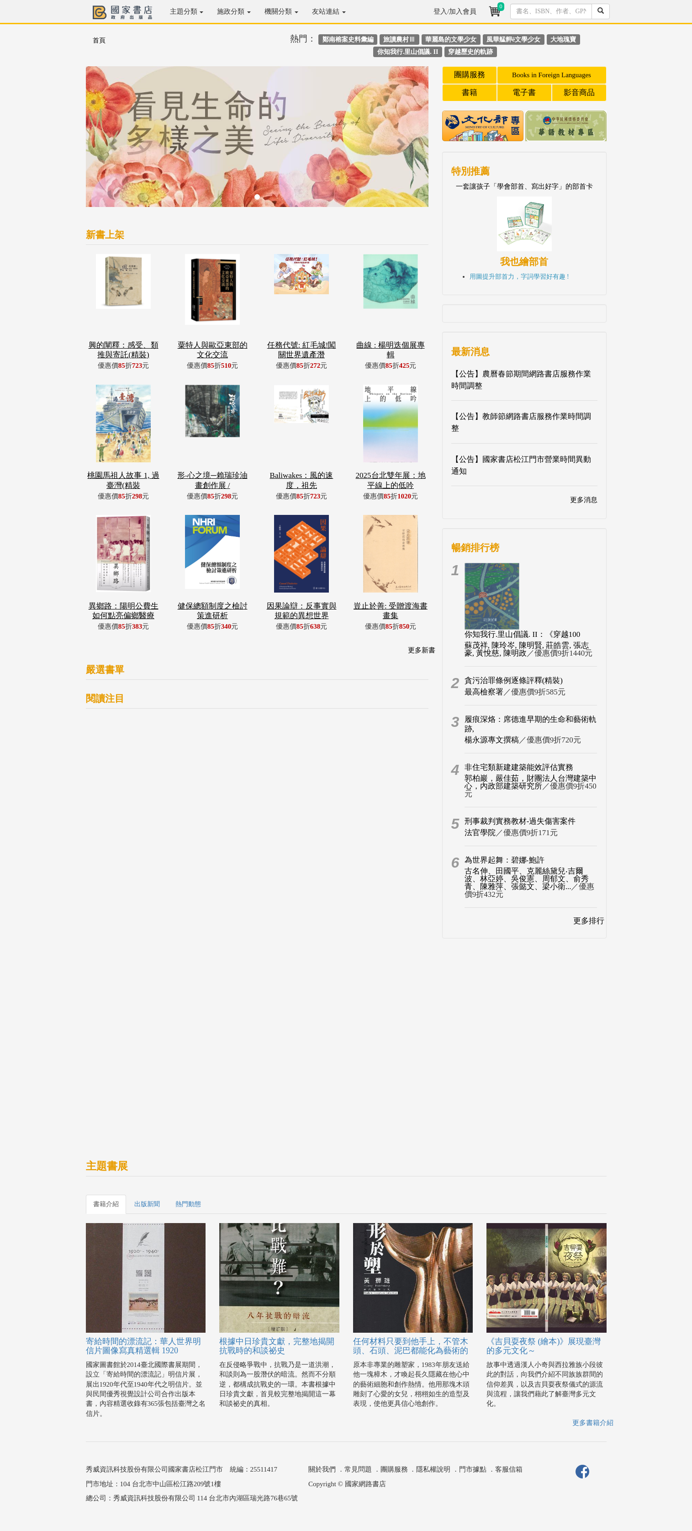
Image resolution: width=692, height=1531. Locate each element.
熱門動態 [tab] (188, 1204)
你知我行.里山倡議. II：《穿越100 (523, 634)
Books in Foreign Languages (551, 75)
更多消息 (583, 499)
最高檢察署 (484, 692)
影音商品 (579, 92)
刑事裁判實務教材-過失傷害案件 (520, 821)
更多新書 (421, 650)
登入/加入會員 (454, 11)
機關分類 (281, 11)
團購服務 (469, 74)
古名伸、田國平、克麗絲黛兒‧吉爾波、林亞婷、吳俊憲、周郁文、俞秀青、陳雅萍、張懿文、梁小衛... (527, 879)
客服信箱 (509, 1469)
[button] (111, 141)
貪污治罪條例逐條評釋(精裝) (514, 680)
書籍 (469, 92)
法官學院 (480, 832)
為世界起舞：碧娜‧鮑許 (504, 860)
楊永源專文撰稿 (492, 740)
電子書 (524, 92)
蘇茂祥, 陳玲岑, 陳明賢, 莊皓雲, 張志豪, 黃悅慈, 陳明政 (527, 649)
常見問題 (358, 1469)
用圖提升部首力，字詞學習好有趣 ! (519, 276)
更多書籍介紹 (592, 1422)
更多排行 (588, 920)
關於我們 (322, 1469)
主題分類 (187, 11)
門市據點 (472, 1469)
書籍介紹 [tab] (106, 1204)
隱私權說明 (433, 1469)
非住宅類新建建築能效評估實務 (519, 767)
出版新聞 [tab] (147, 1204)
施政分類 (234, 11)
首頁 (99, 40)
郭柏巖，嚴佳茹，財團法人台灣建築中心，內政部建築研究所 (531, 782)
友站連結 (329, 11)
